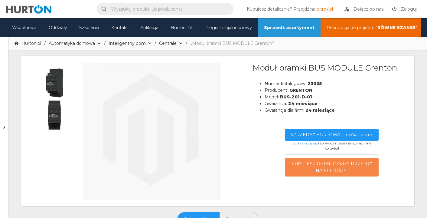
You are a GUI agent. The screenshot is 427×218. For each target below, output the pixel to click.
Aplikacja (149, 27)
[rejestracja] (364, 9)
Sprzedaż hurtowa (331, 134)
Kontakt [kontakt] (119, 27)
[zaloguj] (404, 9)
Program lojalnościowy (228, 27)
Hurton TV (181, 27)
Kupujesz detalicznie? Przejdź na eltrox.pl (332, 167)
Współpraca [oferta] (24, 27)
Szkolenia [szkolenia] (89, 27)
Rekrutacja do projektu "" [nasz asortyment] (372, 27)
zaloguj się (308, 143)
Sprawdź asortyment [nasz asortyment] (289, 27)
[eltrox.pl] (288, 9)
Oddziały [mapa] (58, 27)
